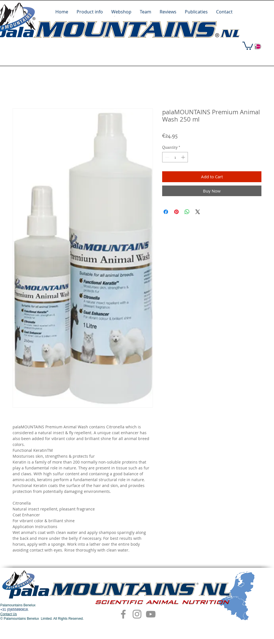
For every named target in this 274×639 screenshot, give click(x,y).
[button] (247, 45)
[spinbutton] (175, 157)
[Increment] (183, 157)
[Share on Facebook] (165, 211)
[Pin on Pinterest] (176, 211)
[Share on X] (197, 211)
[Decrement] (166, 157)
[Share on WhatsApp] (187, 211)
